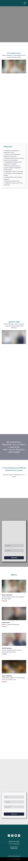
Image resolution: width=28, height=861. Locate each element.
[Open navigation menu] (24, 3)
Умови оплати (14, 848)
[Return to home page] (7, 3)
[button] (9, 835)
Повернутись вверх (14, 841)
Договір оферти (14, 846)
